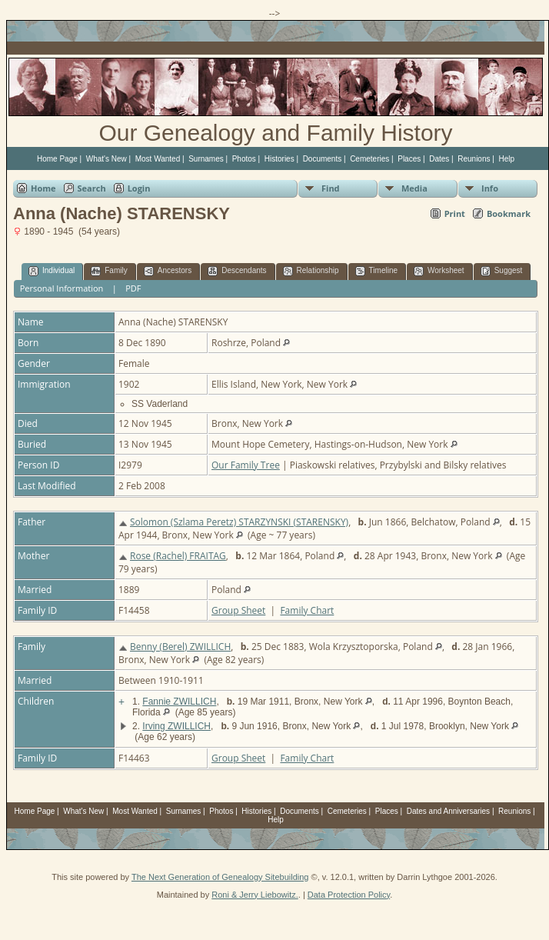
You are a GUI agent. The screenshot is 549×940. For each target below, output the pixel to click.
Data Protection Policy (349, 894)
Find (330, 188)
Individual (51, 271)
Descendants (237, 271)
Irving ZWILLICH (176, 726)
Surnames (206, 159)
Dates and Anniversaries (448, 811)
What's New (106, 159)
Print (454, 213)
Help (506, 159)
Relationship (311, 271)
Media (414, 188)
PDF (133, 288)
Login (139, 188)
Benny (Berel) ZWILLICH (180, 646)
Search (92, 188)
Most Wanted (158, 159)
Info (489, 188)
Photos (244, 159)
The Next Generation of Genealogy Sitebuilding (220, 877)
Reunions (474, 159)
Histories (279, 159)
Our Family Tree (245, 465)
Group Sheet (238, 610)
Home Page (57, 159)
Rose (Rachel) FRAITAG (178, 555)
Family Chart (307, 610)
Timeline (376, 271)
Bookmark (509, 213)
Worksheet (439, 271)
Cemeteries (369, 159)
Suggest (502, 271)
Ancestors (167, 271)
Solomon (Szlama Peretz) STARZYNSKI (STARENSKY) (239, 521)
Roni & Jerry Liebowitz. (254, 894)
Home (43, 188)
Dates (439, 159)
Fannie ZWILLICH (179, 701)
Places (409, 159)
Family (109, 271)
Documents (322, 159)
